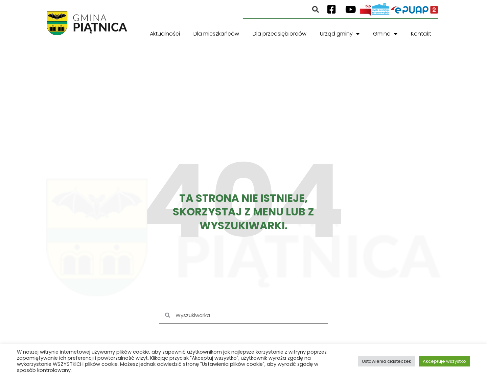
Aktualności (165, 34)
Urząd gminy (340, 34)
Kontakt (421, 34)
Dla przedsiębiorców (279, 34)
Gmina (385, 34)
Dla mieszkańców (216, 34)
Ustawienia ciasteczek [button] (386, 361)
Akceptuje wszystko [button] (444, 361)
